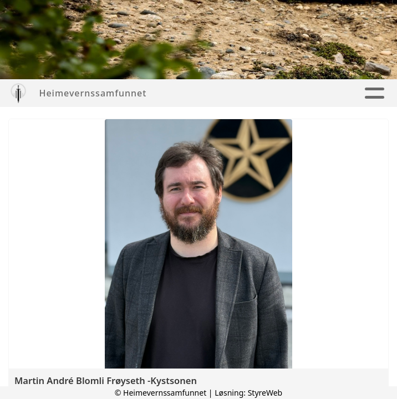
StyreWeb (265, 392)
